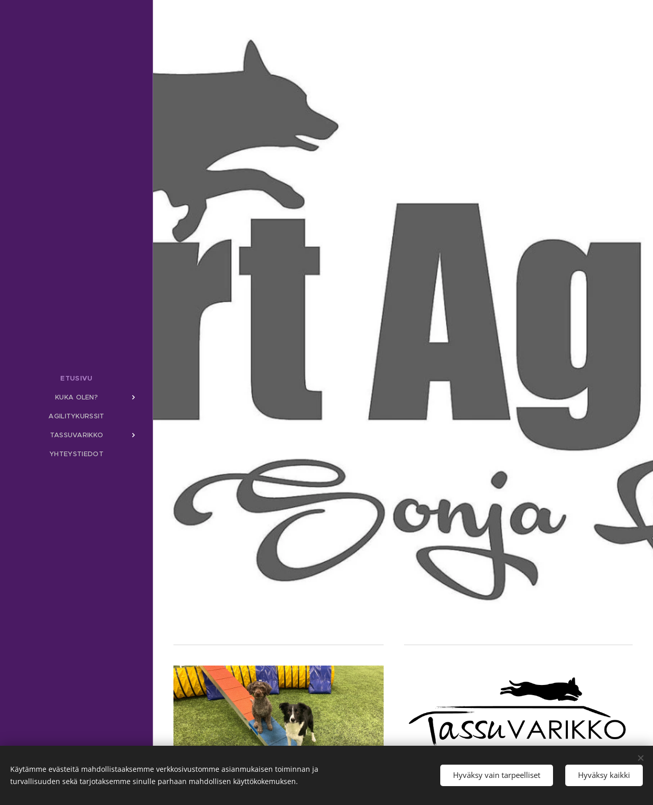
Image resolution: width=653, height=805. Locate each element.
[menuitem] (76, 378)
